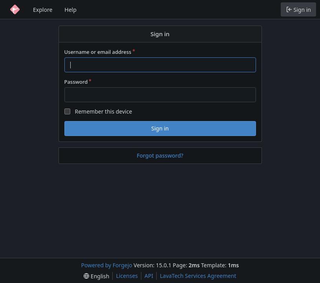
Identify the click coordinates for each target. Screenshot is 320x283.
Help (70, 9)
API (148, 275)
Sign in (159, 128)
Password (76, 81)
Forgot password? (160, 155)
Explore (42, 9)
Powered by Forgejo (106, 265)
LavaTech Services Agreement (198, 275)
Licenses (127, 275)
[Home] (15, 9)
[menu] (96, 276)
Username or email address (98, 51)
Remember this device (103, 111)
